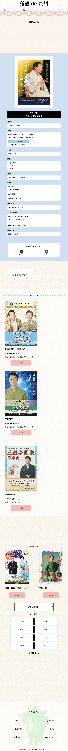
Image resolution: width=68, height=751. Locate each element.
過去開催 (34, 653)
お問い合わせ (50, 737)
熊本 (46, 629)
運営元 (18, 737)
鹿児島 (22, 638)
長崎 (46, 621)
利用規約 (50, 721)
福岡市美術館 (13, 234)
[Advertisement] (34, 39)
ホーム (18, 721)
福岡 (22, 621)
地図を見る (18, 141)
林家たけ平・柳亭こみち (16, 349)
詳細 (21, 363)
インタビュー (50, 729)
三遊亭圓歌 (10, 494)
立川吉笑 (9, 419)
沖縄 (46, 645)
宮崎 (22, 645)
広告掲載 (18, 729)
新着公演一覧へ (40, 607)
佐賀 (22, 629)
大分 (46, 638)
